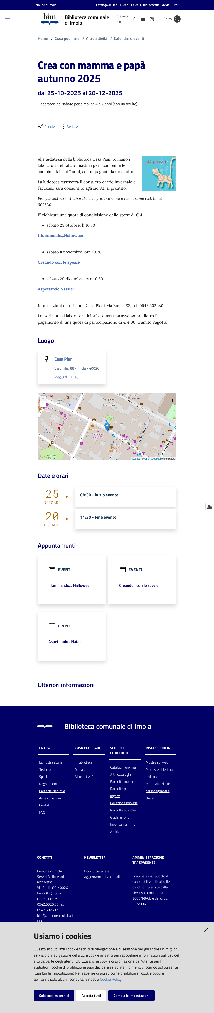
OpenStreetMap (153, 458)
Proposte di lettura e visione (159, 773)
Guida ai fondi (120, 818)
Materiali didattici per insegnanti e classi (158, 791)
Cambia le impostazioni (131, 995)
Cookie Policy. (111, 979)
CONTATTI (44, 858)
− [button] (43, 404)
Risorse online (159, 748)
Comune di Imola (45, 4)
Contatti (45, 805)
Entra (44, 748)
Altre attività (96, 38)
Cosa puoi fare (67, 38)
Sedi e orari (47, 770)
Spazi (43, 777)
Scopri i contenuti (119, 751)
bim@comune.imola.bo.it (55, 916)
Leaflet (136, 458)
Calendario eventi (129, 38)
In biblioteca (83, 763)
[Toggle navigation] (7, 18)
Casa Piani (64, 358)
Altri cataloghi (120, 775)
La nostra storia (50, 763)
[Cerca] (177, 19)
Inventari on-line (122, 825)
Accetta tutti (91, 995)
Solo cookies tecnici (54, 995)
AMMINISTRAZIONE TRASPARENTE (148, 861)
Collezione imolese (124, 803)
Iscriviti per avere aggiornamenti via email (102, 874)
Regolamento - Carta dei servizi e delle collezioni (52, 791)
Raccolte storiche (123, 811)
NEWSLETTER (95, 858)
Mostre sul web (157, 763)
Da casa (80, 770)
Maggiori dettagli (66, 377)
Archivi (115, 832)
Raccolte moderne (123, 782)
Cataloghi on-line (123, 768)
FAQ (42, 813)
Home (43, 38)
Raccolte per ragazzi (119, 793)
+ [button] (43, 398)
